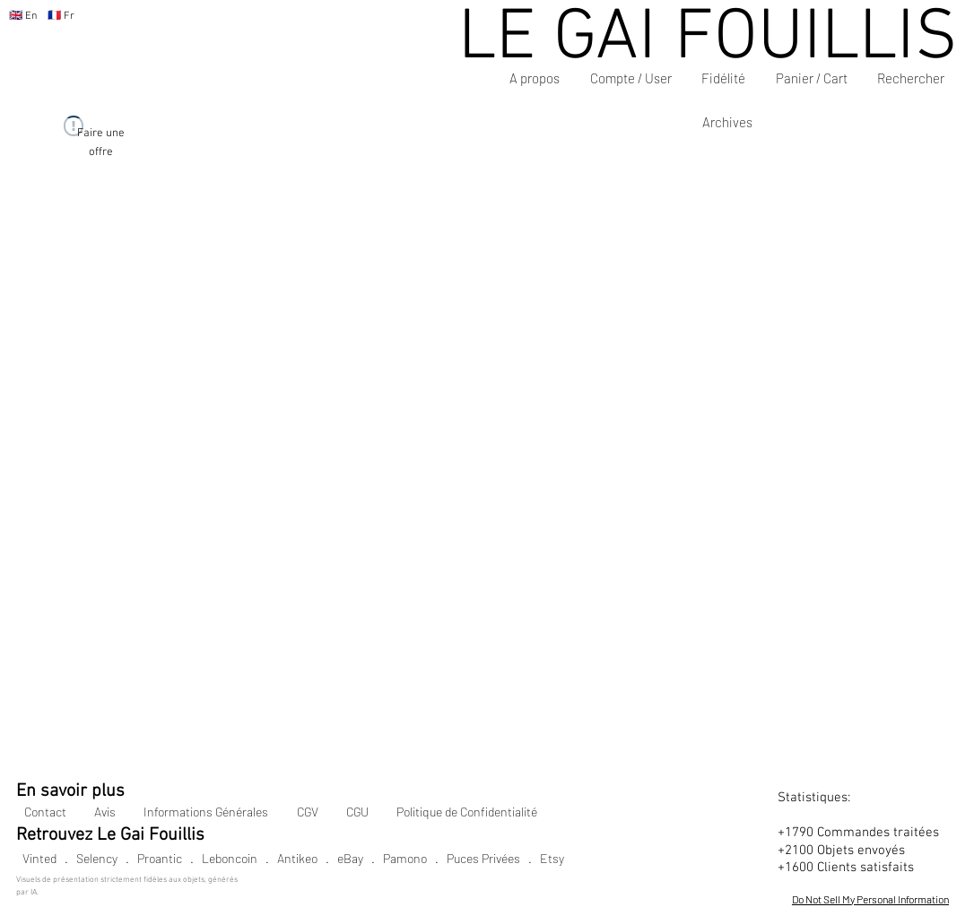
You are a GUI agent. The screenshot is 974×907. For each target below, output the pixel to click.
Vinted (39, 858)
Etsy (552, 858)
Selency (96, 858)
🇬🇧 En (23, 16)
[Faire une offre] (101, 143)
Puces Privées (483, 858)
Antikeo (297, 858)
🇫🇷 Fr (55, 16)
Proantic (159, 858)
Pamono (405, 858)
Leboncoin (229, 858)
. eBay (340, 858)
